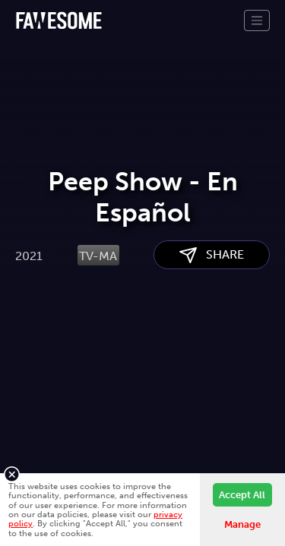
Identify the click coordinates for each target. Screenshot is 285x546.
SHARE (211, 332)
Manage (242, 524)
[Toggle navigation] (257, 20)
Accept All (242, 494)
